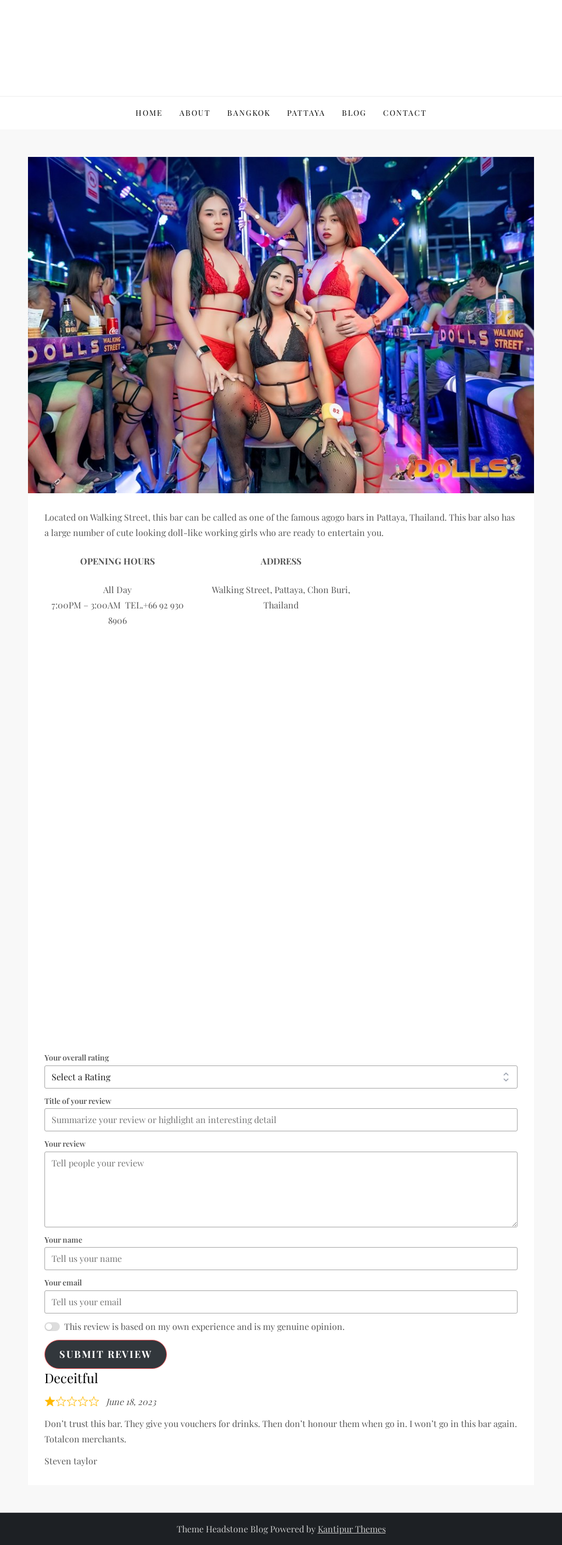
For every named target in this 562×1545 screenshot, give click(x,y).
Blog (354, 113)
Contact (405, 113)
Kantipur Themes (352, 1529)
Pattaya (306, 113)
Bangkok (249, 113)
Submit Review (105, 1354)
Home (149, 113)
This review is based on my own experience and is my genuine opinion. (204, 1326)
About (195, 113)
